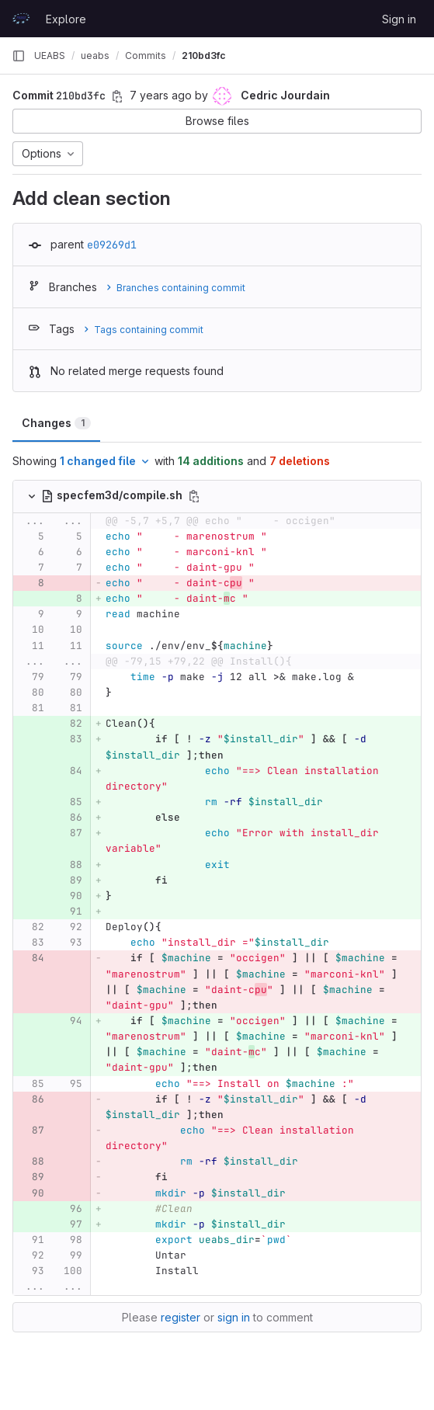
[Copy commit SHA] (117, 96)
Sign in (399, 19)
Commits (145, 55)
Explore (66, 19)
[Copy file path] (194, 496)
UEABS (49, 55)
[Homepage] (21, 18)
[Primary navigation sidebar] (18, 55)
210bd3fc (204, 55)
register (180, 1317)
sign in (233, 1317)
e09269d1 (112, 245)
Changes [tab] (56, 422)
